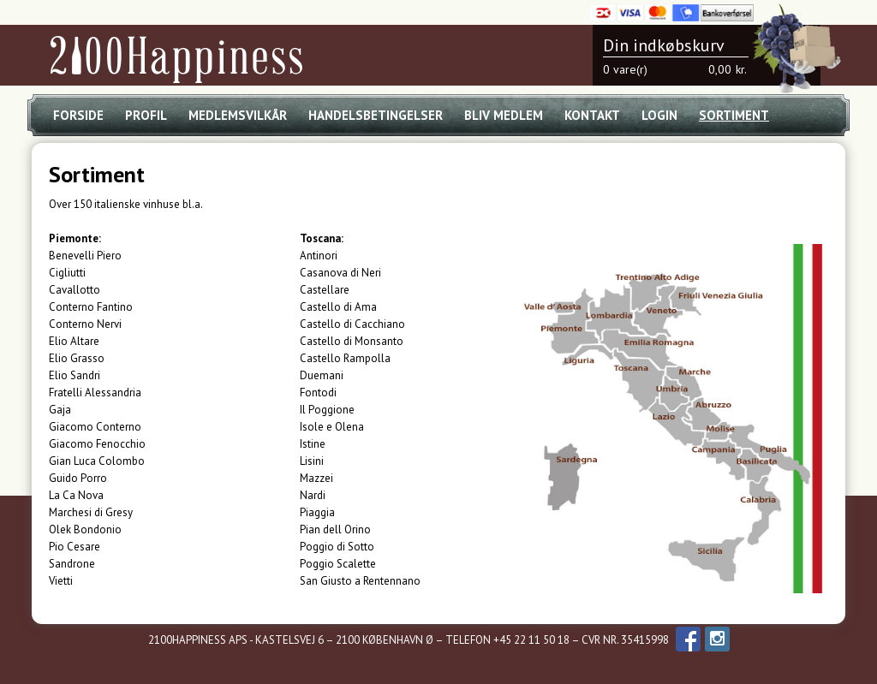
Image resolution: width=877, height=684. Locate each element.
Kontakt (592, 115)
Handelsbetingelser (375, 115)
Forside (78, 115)
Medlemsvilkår (237, 115)
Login (659, 115)
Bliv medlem (503, 115)
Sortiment (734, 115)
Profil (146, 115)
